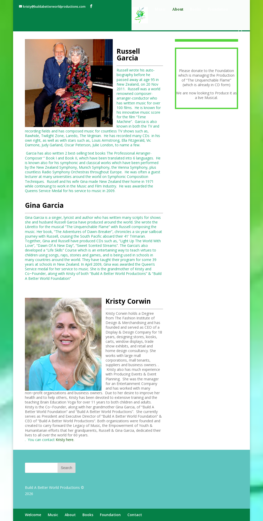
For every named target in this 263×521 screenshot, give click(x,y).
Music (160, 9)
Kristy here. (65, 439)
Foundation (218, 9)
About (177, 9)
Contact (139, 21)
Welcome (140, 9)
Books (195, 9)
